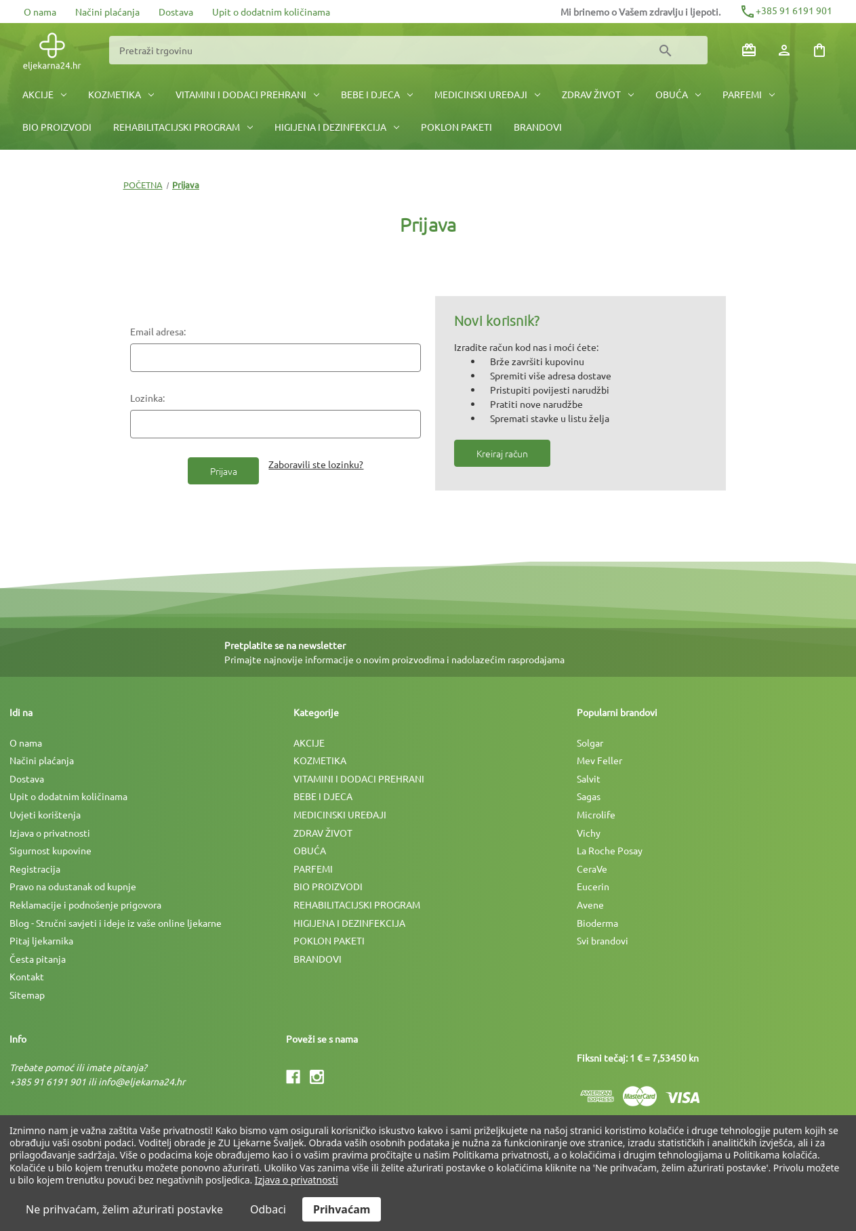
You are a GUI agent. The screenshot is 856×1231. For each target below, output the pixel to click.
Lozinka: (147, 398)
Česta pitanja (37, 959)
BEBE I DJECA (377, 94)
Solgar (590, 742)
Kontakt (26, 976)
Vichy (588, 833)
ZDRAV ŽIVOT (598, 94)
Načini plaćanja (107, 11)
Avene (590, 904)
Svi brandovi (602, 940)
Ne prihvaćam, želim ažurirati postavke (124, 1209)
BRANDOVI (538, 127)
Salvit (588, 778)
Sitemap (27, 994)
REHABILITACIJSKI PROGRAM (183, 127)
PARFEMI (748, 94)
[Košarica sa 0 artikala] (819, 50)
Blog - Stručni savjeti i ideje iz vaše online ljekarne (115, 923)
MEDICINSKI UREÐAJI (487, 94)
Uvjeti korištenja (45, 814)
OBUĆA (678, 94)
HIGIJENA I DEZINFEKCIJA (336, 127)
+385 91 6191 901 (785, 10)
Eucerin (593, 886)
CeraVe (592, 868)
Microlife (596, 814)
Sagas (588, 796)
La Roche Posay (610, 850)
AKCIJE (44, 94)
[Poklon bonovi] (749, 50)
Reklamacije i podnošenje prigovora (85, 904)
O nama (40, 11)
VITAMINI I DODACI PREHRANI (247, 94)
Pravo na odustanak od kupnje (72, 886)
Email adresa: (158, 331)
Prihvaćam (341, 1209)
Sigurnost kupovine (50, 850)
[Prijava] (784, 50)
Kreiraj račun (502, 453)
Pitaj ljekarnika (41, 940)
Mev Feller (599, 760)
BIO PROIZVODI (56, 127)
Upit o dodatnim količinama (271, 11)
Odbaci (268, 1209)
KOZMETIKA (121, 94)
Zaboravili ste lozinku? (315, 464)
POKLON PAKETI (456, 127)
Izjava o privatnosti (49, 833)
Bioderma (597, 923)
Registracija (34, 868)
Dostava (176, 11)
